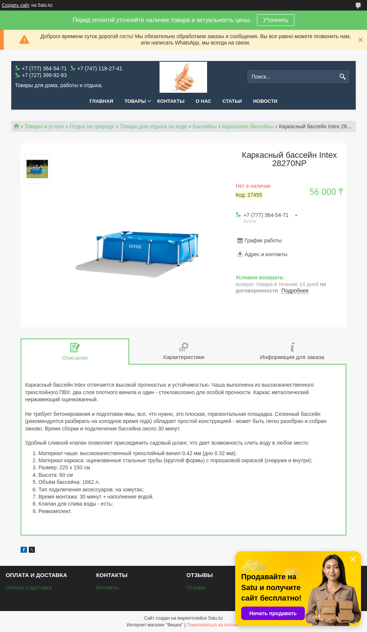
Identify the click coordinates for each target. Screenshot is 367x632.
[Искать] (342, 77)
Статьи (232, 101)
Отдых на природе (92, 126)
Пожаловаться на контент (213, 625)
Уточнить (275, 20)
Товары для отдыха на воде (153, 126)
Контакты (171, 101)
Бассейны (204, 126)
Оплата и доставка (28, 587)
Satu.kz (215, 618)
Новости (265, 101)
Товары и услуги (44, 126)
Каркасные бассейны (247, 126)
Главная (101, 101)
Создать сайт (16, 5)
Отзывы (196, 587)
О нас (204, 101)
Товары (135, 101)
